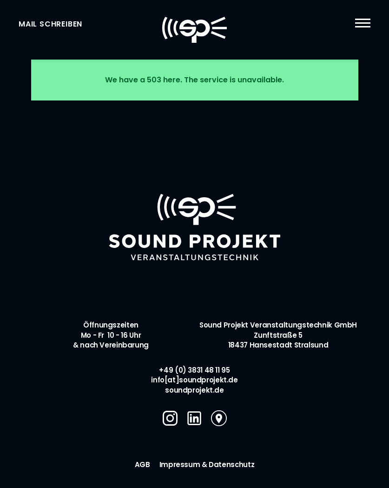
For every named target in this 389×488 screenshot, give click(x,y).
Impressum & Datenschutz (206, 464)
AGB (142, 464)
